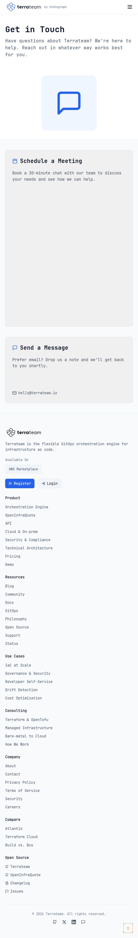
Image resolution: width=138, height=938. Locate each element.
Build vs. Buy (19, 845)
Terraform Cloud (21, 836)
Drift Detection (21, 690)
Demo (9, 564)
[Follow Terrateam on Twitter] (64, 922)
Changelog (17, 883)
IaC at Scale (18, 665)
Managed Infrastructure (29, 728)
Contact (12, 774)
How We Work (17, 744)
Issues (14, 891)
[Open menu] (130, 7)
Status (11, 643)
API (8, 523)
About (10, 766)
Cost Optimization (23, 698)
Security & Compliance (27, 540)
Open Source (17, 627)
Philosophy (16, 619)
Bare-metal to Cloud (25, 736)
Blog (9, 586)
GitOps (11, 610)
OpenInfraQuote (20, 515)
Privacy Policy (20, 782)
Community (15, 594)
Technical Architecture (29, 548)
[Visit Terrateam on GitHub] (55, 922)
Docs (9, 602)
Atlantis (13, 828)
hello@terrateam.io (37, 393)
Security (13, 798)
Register (20, 483)
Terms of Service (22, 790)
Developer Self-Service (29, 681)
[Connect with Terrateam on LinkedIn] (74, 922)
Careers (12, 807)
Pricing (12, 556)
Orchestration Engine (26, 507)
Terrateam (17, 866)
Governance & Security (27, 673)
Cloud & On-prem (21, 531)
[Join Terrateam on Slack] (83, 922)
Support (12, 635)
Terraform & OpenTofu (26, 719)
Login (50, 483)
